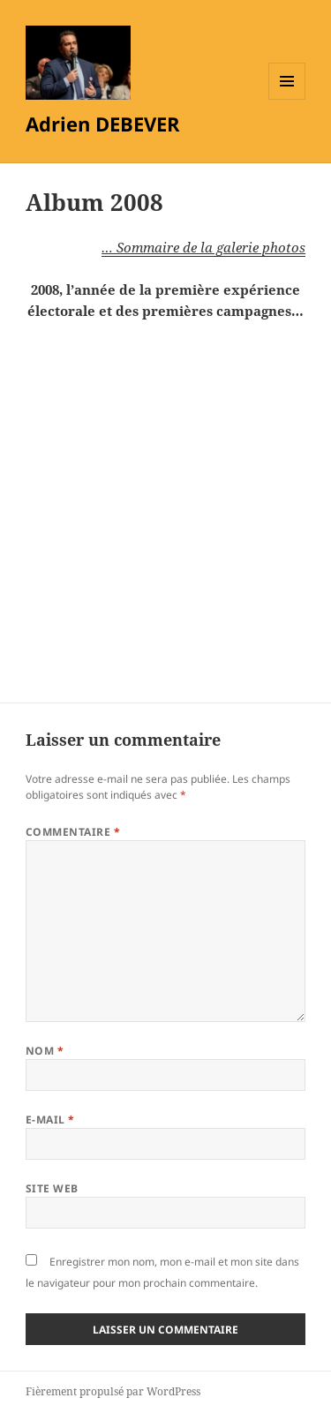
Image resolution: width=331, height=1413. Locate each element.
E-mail (50, 1119)
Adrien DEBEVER (103, 123)
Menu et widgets (287, 99)
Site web (52, 1188)
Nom (45, 1050)
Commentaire (73, 831)
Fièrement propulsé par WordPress (113, 1391)
